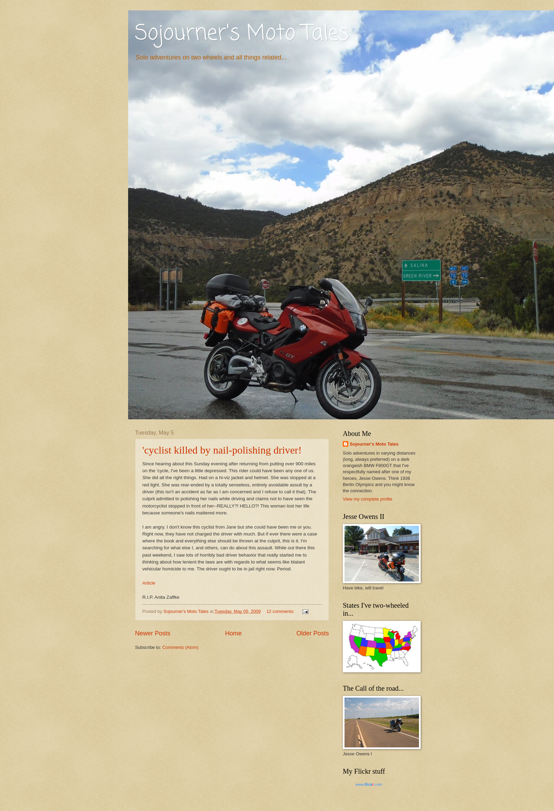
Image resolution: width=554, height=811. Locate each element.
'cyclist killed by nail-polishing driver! (222, 450)
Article (148, 583)
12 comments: (280, 611)
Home (233, 633)
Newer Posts (152, 633)
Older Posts (312, 633)
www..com (369, 784)
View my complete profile (367, 499)
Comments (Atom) (180, 647)
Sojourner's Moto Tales (242, 33)
